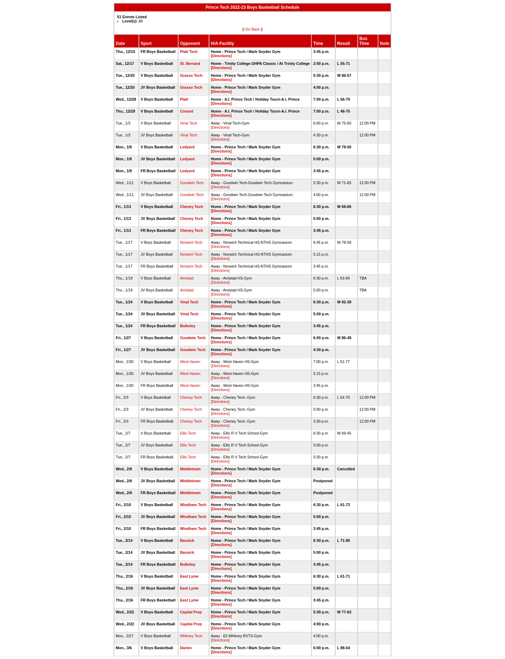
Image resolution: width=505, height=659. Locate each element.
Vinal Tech (188, 123)
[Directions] (221, 56)
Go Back (252, 29)
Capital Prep (191, 612)
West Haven (190, 361)
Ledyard (187, 147)
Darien (185, 648)
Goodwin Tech (191, 183)
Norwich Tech (191, 242)
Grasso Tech (191, 75)
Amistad (187, 278)
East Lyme (189, 576)
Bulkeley (187, 326)
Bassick (187, 540)
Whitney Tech (191, 636)
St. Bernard (190, 63)
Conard (186, 111)
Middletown (190, 469)
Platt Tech (188, 51)
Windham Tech (193, 505)
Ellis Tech (188, 433)
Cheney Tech (191, 206)
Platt (184, 99)
